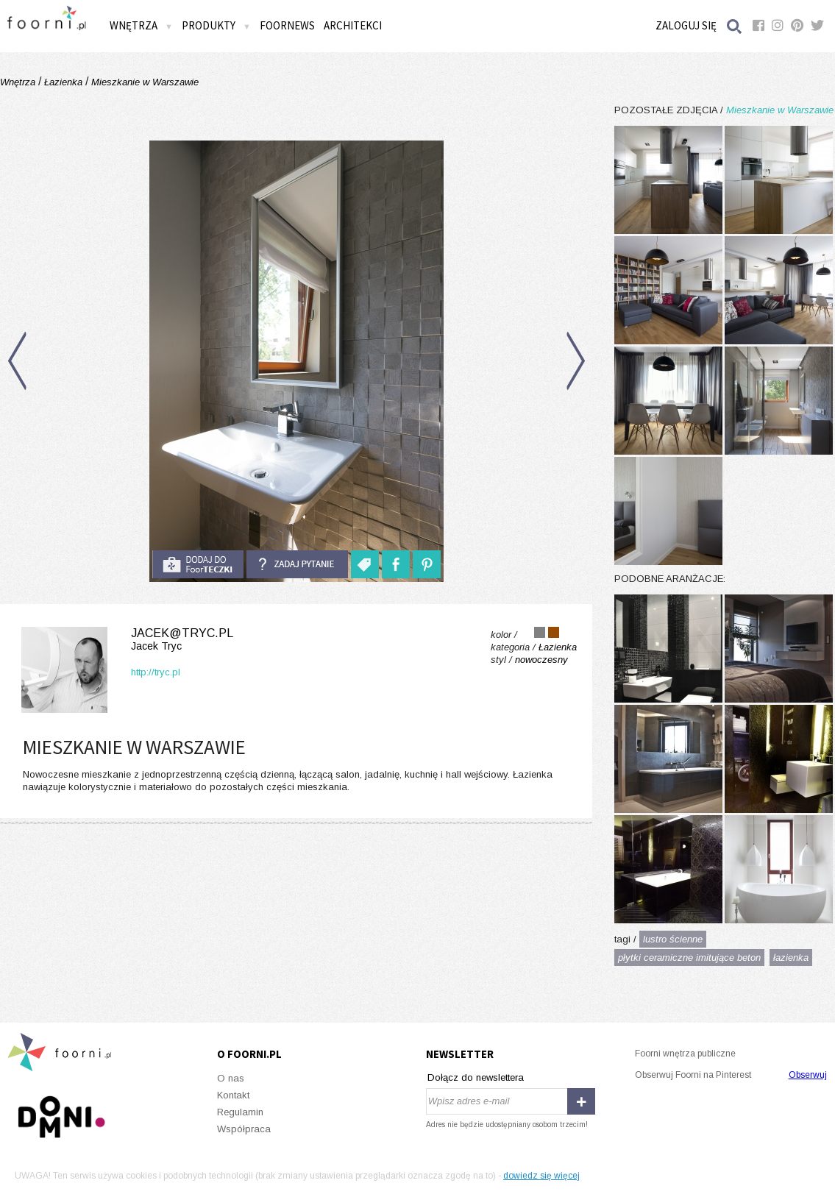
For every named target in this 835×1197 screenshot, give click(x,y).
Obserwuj (808, 1075)
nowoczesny (541, 659)
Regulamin (240, 1112)
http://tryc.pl (155, 672)
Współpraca (244, 1128)
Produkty (216, 25)
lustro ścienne (673, 939)
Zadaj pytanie (297, 564)
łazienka (791, 957)
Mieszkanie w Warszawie (143, 82)
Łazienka (63, 82)
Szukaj (735, 26)
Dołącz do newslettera (475, 1077)
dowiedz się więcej (541, 1176)
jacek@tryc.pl (124, 640)
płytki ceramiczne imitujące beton (689, 957)
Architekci (353, 25)
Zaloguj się (686, 25)
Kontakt (233, 1095)
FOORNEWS (287, 25)
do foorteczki (198, 564)
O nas (230, 1078)
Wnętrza (141, 25)
